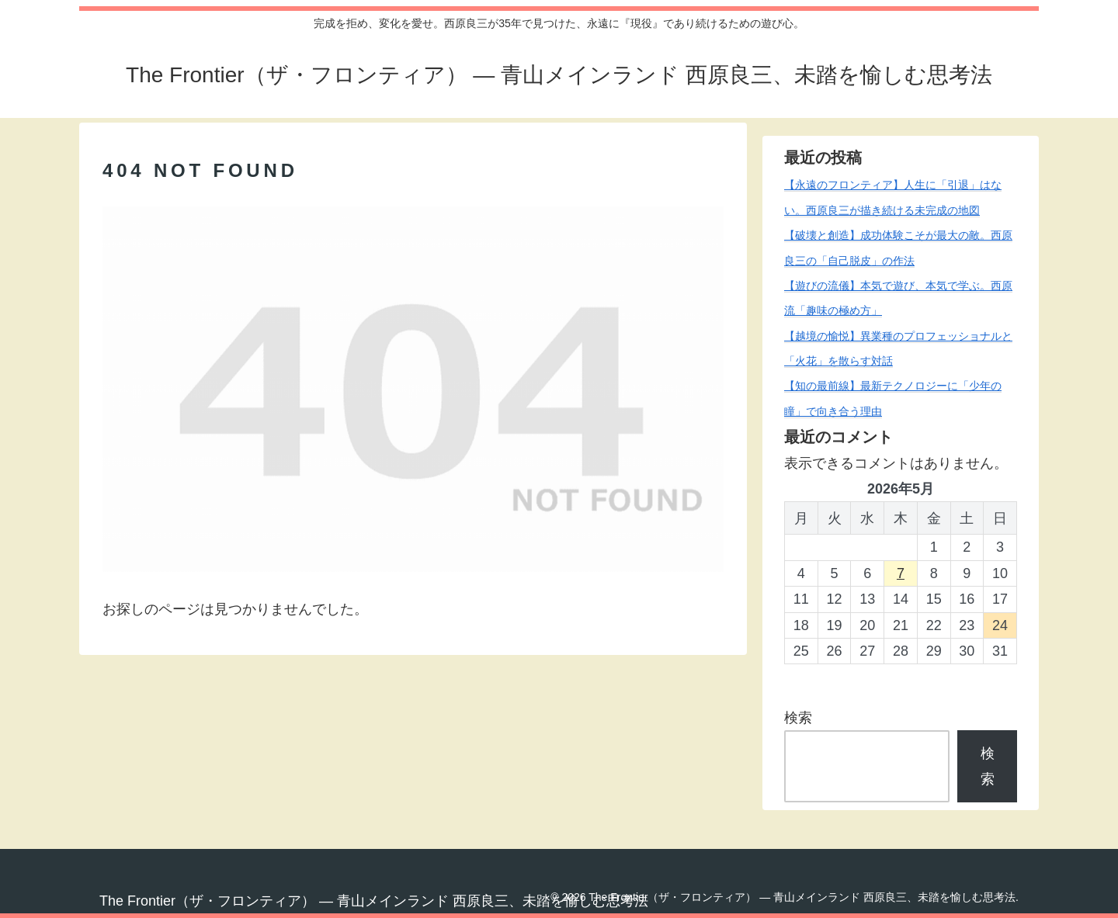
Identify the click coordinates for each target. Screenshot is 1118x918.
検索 (798, 718)
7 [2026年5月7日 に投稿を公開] (900, 573)
